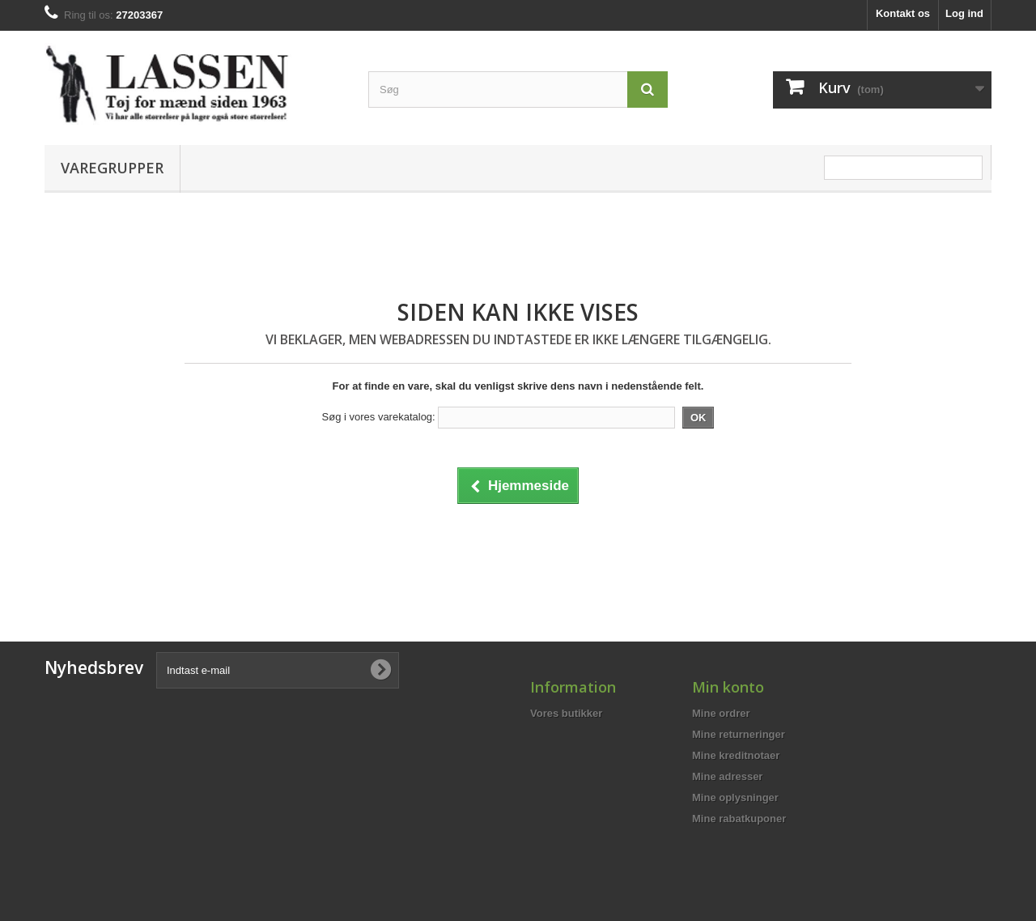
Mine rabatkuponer (739, 818)
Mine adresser (727, 776)
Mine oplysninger (735, 797)
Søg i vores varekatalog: (378, 417)
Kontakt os (903, 13)
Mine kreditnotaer (735, 755)
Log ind (964, 13)
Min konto (728, 687)
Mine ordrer (721, 713)
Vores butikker (566, 713)
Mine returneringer (738, 734)
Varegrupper (112, 167)
